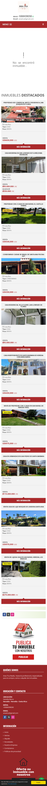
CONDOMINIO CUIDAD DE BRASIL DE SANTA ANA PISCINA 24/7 (23, 255)
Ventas (7, 735)
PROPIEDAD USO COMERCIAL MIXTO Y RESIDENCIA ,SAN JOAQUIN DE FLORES (23, 103)
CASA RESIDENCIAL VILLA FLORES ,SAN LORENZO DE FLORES (23, 305)
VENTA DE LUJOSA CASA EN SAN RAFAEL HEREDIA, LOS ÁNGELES (23, 558)
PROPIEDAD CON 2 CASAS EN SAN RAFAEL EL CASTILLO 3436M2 (23, 204)
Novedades (8, 742)
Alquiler (7, 738)
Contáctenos (9, 748)
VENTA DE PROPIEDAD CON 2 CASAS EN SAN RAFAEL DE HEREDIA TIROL (23, 406)
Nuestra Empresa (10, 745)
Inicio (6, 732)
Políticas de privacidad (12, 751)
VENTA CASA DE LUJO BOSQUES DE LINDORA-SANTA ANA (23, 507)
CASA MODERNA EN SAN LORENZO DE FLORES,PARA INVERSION (23, 154)
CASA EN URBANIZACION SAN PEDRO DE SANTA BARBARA (23, 456)
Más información (12, 784)
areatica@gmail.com (10, 713)
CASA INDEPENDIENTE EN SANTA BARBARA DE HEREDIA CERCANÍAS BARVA (23, 356)
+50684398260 (25, 16)
